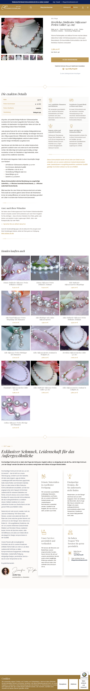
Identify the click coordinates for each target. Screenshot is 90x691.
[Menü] (87, 673)
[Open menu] (87, 7)
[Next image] (41, 36)
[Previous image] (3, 36)
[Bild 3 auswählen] (18, 57)
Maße (4, 99)
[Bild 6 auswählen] (40, 57)
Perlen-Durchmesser (9, 103)
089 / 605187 (56, 2)
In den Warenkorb (70, 60)
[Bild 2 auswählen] (11, 57)
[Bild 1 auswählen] (4, 57)
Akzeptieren (62, 684)
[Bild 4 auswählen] (26, 57)
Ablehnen (73, 684)
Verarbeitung (7, 112)
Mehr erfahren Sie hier (7, 233)
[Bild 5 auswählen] (33, 57)
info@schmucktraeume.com (70, 2)
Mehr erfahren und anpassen (84, 684)
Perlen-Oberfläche (8, 108)
